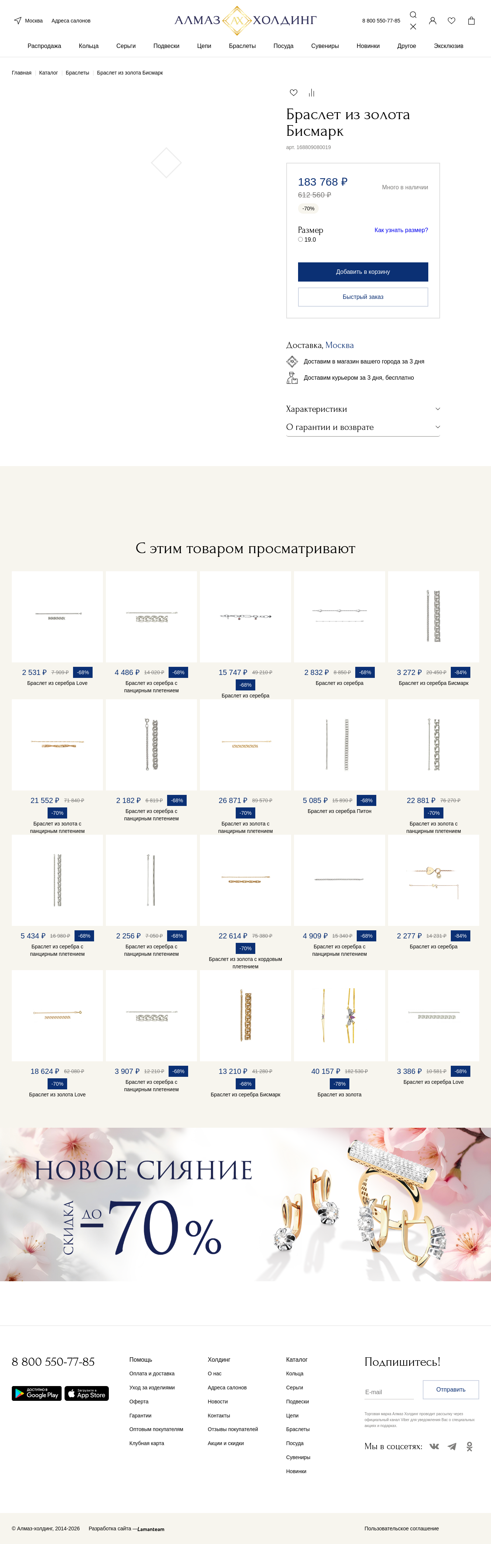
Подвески (166, 47)
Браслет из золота (340, 1094)
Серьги (125, 47)
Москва (27, 21)
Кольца (89, 47)
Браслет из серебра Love (57, 683)
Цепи (204, 47)
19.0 (310, 240)
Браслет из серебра (245, 696)
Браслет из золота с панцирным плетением (57, 827)
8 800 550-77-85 (381, 21)
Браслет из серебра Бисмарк (433, 683)
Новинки (368, 47)
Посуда (284, 47)
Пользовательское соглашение (401, 1528)
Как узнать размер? (401, 230)
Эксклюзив (448, 47)
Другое (406, 47)
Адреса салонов (71, 21)
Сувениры (325, 47)
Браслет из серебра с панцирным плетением (151, 686)
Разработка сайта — (113, 1528)
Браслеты (242, 47)
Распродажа (44, 47)
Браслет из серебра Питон (339, 811)
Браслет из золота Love (57, 1094)
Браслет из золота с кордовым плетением (245, 962)
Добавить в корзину (363, 272)
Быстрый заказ (363, 297)
